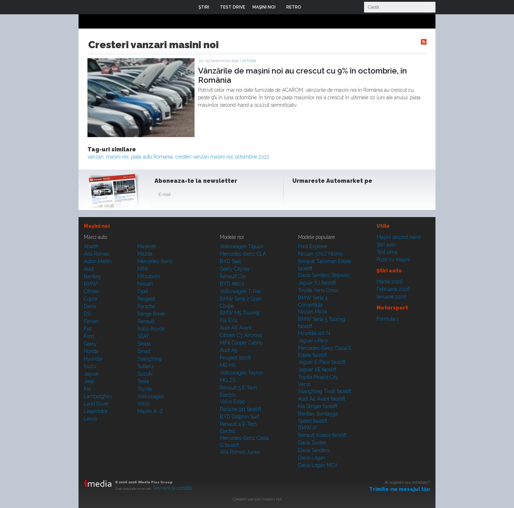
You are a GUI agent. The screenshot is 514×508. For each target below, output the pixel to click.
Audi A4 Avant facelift (321, 399)
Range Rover (151, 314)
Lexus (90, 419)
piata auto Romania (152, 157)
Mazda (144, 254)
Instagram (317, 196)
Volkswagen (150, 396)
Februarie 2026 (393, 289)
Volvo (143, 404)
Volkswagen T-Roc (240, 291)
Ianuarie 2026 (392, 297)
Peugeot (146, 299)
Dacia (90, 306)
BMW (90, 284)
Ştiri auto (386, 244)
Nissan (145, 284)
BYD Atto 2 (232, 284)
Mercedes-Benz (155, 261)
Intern (249, 61)
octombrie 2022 (252, 157)
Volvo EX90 (232, 401)
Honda (91, 351)
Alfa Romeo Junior (240, 452)
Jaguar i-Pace (313, 340)
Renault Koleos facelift (322, 435)
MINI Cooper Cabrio (241, 343)
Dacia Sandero (313, 450)
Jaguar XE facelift (317, 369)
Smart (144, 351)
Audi (89, 269)
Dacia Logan (311, 458)
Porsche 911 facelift (240, 409)
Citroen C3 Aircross (241, 335)
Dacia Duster (312, 443)
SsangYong (149, 359)
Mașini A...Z (150, 411)
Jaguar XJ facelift (317, 283)
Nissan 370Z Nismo (320, 254)
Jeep (89, 381)
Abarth (91, 246)
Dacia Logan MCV (318, 465)
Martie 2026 (390, 282)
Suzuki (144, 374)
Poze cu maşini (393, 259)
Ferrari (91, 321)
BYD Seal (230, 261)
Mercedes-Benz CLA (243, 254)
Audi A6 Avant (236, 328)
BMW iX (307, 428)
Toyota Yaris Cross (318, 290)
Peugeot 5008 (235, 358)
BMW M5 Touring (239, 313)
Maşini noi (97, 226)
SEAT (143, 336)
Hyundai (93, 359)
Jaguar (91, 374)
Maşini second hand (398, 237)
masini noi (117, 157)
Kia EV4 (228, 320)
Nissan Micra (312, 312)
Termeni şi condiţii (172, 488)
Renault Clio (233, 276)
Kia (87, 389)
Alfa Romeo (96, 254)
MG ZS (228, 380)
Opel (142, 291)
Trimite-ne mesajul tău (399, 489)
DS (87, 314)
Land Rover (96, 404)
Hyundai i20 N (314, 333)
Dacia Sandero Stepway (324, 275)
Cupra (90, 299)
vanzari (95, 157)
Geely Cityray (235, 269)
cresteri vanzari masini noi (204, 157)
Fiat (88, 329)
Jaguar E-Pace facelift (322, 362)
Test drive (387, 252)
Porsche (146, 306)
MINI (142, 269)
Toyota (144, 389)
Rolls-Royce (150, 329)
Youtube (334, 196)
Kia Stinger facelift (317, 406)
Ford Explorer (313, 246)
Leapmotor (95, 411)
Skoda (144, 344)
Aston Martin (98, 261)
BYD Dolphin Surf (239, 416)
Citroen (91, 291)
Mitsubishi (148, 276)
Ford (89, 336)
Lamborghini (98, 396)
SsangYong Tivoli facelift (324, 391)
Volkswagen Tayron (241, 373)
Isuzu (90, 366)
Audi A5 (228, 350)
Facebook (299, 196)
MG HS (228, 365)
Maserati (146, 246)
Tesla (143, 381)
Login (312, 7)
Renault (145, 321)
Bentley (92, 276)
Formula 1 (388, 319)
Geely (90, 344)
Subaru (145, 366)
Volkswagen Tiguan (241, 246)
